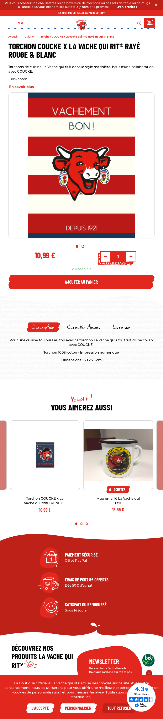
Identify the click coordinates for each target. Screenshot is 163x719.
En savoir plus (21, 87)
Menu (20, 23)
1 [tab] (77, 246)
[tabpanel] (81, 165)
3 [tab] (87, 523)
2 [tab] (83, 246)
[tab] (43, 327)
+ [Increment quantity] (131, 256)
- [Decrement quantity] (105, 256)
